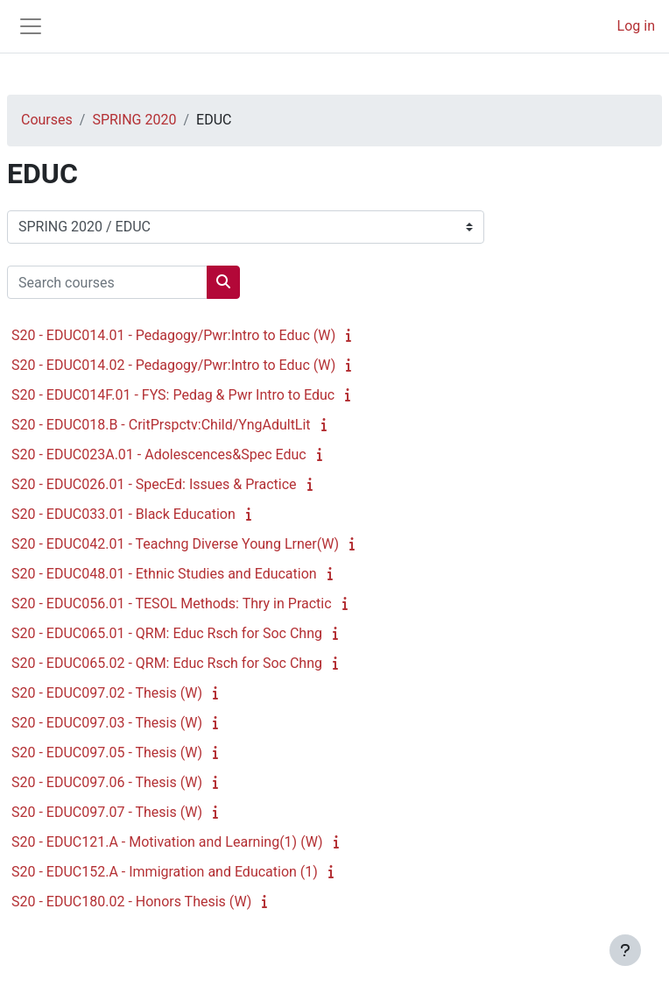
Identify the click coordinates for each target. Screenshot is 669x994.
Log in (636, 26)
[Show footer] (625, 950)
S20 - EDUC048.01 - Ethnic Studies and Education (164, 573)
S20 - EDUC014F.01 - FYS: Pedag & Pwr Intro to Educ (172, 395)
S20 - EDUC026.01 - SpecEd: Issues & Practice (154, 484)
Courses (47, 119)
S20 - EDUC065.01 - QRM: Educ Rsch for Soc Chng (166, 633)
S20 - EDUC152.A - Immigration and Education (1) (164, 871)
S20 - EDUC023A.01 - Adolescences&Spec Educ (158, 454)
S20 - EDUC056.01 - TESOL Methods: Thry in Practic (171, 603)
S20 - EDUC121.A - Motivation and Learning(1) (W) (167, 842)
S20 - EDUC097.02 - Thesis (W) (106, 693)
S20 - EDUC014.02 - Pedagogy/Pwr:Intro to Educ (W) (173, 365)
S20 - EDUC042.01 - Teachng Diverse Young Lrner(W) (175, 544)
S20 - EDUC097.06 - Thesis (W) (106, 782)
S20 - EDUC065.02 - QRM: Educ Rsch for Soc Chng (166, 663)
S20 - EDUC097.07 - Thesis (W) (106, 812)
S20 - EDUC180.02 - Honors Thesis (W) (131, 901)
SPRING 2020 (134, 119)
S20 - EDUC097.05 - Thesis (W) (106, 752)
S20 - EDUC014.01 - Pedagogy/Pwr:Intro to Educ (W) (173, 335)
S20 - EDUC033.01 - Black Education (123, 514)
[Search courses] (107, 282)
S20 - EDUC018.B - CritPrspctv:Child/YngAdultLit (161, 424)
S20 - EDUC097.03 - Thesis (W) (106, 722)
